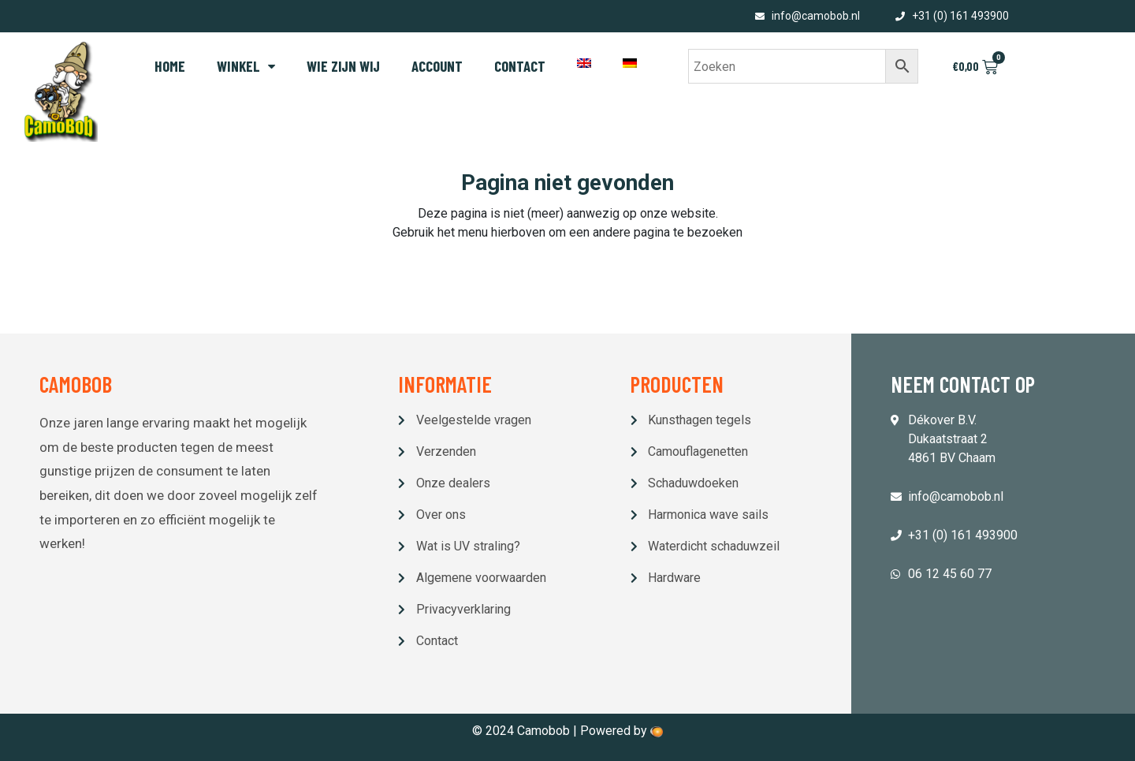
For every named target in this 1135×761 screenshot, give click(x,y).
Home (169, 66)
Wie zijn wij (343, 66)
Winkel (246, 66)
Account (437, 66)
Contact (519, 66)
